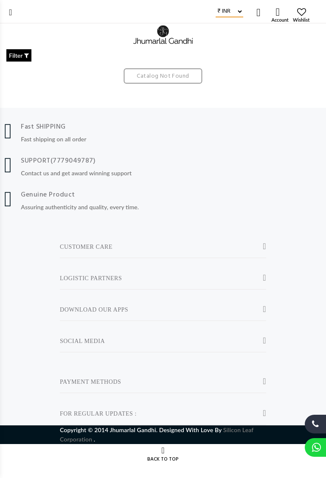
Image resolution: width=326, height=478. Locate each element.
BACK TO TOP (163, 459)
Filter (19, 55)
